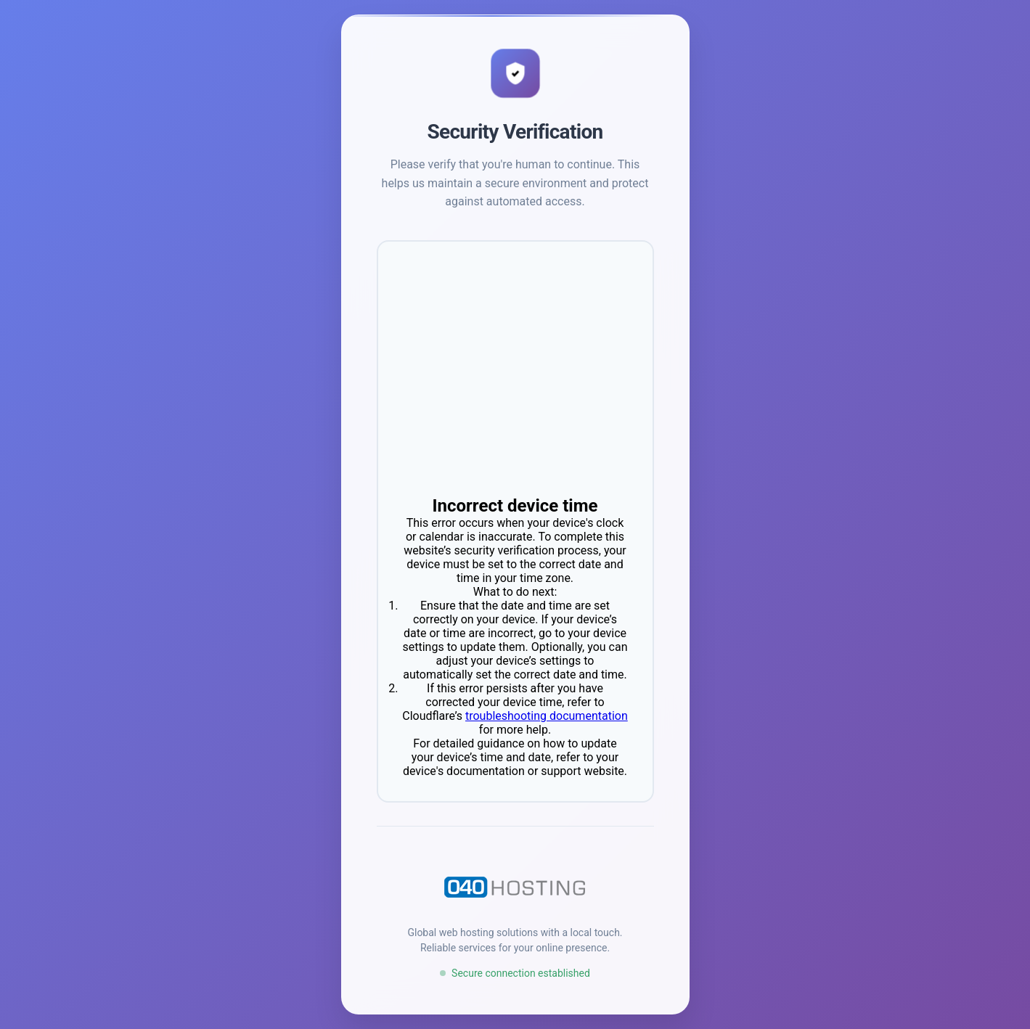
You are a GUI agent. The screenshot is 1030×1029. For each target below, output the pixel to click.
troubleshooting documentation (546, 716)
